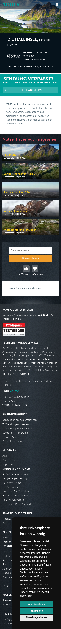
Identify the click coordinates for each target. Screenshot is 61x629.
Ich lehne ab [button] (36, 610)
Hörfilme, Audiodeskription (17, 495)
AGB (5, 456)
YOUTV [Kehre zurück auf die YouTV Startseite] (11, 4)
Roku (5, 564)
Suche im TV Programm (15, 432)
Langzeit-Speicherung (14, 478)
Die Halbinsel (22, 40)
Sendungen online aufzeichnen (19, 420)
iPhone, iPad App (11, 518)
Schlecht (35, 268)
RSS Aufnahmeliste (13, 499)
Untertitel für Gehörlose (16, 491)
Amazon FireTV (10, 551)
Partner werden (11, 542)
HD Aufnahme (10, 487)
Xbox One (8, 568)
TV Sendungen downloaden (17, 428)
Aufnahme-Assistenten (15, 474)
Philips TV (7, 585)
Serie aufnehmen (32, 90)
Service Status (10, 401)
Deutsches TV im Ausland (16, 504)
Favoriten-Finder (11, 482)
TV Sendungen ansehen (15, 424)
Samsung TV (9, 577)
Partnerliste (8, 537)
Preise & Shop (10, 437)
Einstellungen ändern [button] (36, 617)
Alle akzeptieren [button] (36, 604)
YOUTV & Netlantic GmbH (17, 405)
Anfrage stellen (11, 623)
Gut (26, 268)
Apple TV (7, 560)
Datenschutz (9, 460)
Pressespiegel (10, 604)
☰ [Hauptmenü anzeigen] (56, 4)
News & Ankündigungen (15, 397)
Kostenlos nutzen (12, 441)
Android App (9, 523)
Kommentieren (30, 258)
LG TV (5, 581)
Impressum (8, 464)
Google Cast (9, 573)
